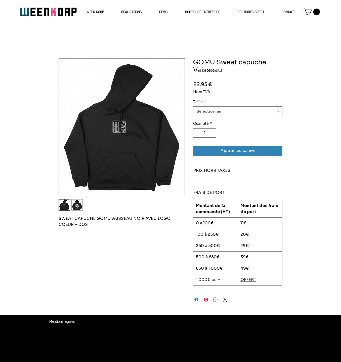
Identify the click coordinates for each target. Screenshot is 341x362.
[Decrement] (197, 133)
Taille (198, 102)
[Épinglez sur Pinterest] (206, 300)
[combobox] (237, 111)
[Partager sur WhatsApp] (215, 300)
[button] (312, 12)
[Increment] (212, 133)
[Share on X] (225, 300)
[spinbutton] (204, 133)
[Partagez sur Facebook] (196, 300)
